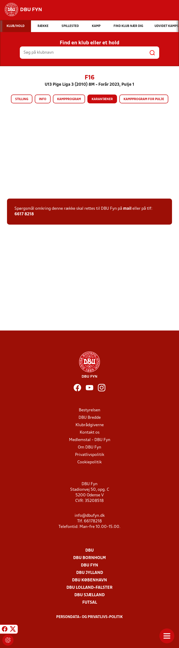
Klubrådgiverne (90, 425)
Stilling (21, 99)
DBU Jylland (89, 573)
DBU (89, 551)
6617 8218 (24, 214)
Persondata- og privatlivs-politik (89, 617)
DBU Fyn (89, 565)
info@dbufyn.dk (90, 516)
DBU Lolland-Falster (89, 588)
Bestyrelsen (89, 410)
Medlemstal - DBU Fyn (89, 440)
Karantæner (102, 99)
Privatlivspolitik (89, 455)
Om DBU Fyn (89, 447)
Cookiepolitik (89, 462)
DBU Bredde (90, 418)
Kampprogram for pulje (144, 99)
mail (127, 209)
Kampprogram (69, 99)
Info (42, 99)
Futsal (89, 603)
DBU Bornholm (89, 558)
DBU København (89, 580)
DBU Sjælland (89, 595)
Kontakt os (90, 433)
